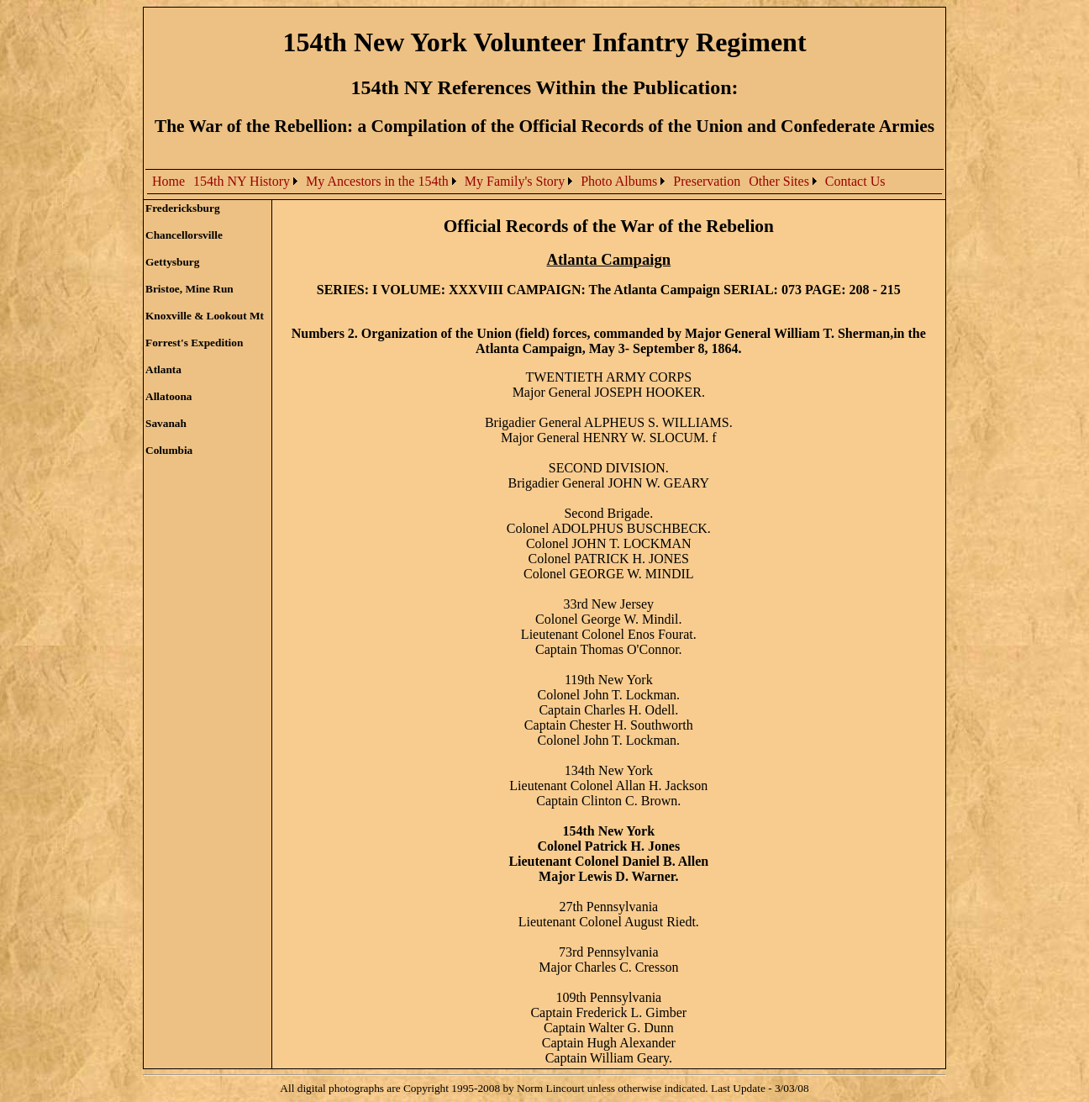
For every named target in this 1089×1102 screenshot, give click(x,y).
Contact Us (855, 181)
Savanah (166, 423)
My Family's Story (515, 181)
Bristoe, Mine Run (189, 288)
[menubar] (518, 181)
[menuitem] (168, 181)
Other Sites (779, 181)
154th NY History (241, 181)
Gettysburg (172, 262)
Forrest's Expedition (194, 342)
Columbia (168, 450)
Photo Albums (619, 181)
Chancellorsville (184, 235)
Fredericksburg (182, 208)
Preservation (706, 181)
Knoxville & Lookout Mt (204, 315)
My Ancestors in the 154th (377, 181)
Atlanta (163, 369)
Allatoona (168, 396)
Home (168, 181)
